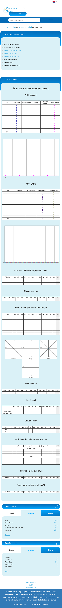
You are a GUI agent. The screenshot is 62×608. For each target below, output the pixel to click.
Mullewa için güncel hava (12, 50)
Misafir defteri (31, 587)
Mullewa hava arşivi (10, 53)
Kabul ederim (20, 604)
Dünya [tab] (50, 513)
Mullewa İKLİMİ (11, 80)
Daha (6, 535)
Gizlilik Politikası (40, 604)
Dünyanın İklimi (25, 27)
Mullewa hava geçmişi (11, 56)
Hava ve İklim (10, 27)
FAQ (31, 585)
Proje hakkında (31, 582)
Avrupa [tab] (31, 513)
